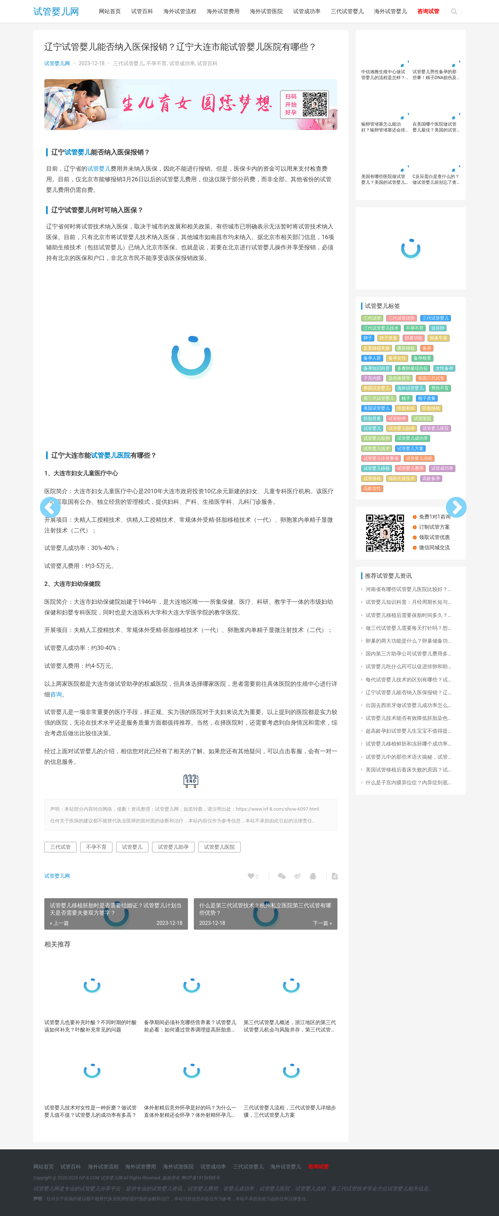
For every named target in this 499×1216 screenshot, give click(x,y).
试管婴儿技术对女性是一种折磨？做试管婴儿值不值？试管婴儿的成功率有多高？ (90, 1111)
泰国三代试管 (431, 378)
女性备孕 (444, 368)
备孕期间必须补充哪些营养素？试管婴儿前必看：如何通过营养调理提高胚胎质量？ (190, 1026)
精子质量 (427, 398)
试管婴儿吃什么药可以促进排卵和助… (408, 666)
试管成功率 (307, 11)
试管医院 (422, 418)
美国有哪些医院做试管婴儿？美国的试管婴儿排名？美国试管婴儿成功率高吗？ (383, 179)
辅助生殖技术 (401, 478)
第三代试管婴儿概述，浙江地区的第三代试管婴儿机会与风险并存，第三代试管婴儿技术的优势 (290, 1026)
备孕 (426, 348)
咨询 (56, 694)
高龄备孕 (431, 478)
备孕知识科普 (376, 368)
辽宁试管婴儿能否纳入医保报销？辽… (408, 692)
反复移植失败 (376, 348)
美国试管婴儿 (376, 408)
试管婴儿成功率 (412, 438)
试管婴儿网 (56, 11)
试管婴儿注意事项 (381, 458)
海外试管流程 (179, 11)
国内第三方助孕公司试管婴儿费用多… (408, 654)
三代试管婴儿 (347, 11)
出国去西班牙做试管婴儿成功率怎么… (408, 705)
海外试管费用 (223, 11)
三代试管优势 (401, 318)
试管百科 (142, 11)
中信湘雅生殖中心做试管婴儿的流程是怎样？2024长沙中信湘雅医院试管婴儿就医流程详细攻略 (383, 75)
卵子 (367, 338)
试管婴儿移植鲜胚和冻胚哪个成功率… (408, 744)
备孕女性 (397, 358)
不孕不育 (156, 63)
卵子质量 (388, 338)
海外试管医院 (266, 11)
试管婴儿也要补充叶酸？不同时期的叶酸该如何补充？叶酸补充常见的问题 (90, 1026)
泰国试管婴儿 (376, 388)
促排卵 (437, 328)
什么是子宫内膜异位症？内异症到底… (408, 782)
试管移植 (372, 478)
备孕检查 (422, 358)
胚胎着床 (406, 408)
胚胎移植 (431, 408)
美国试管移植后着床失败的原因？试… (408, 770)
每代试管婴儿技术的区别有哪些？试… (408, 680)
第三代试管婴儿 (378, 398)
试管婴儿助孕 (173, 847)
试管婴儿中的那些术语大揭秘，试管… (408, 757)
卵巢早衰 (438, 338)
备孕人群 (372, 358)
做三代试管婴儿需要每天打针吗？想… (408, 628)
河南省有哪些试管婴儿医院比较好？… (408, 589)
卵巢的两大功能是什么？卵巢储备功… (408, 641)
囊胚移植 (406, 348)
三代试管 (60, 847)
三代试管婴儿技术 (381, 328)
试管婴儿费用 (410, 468)
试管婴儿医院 (110, 455)
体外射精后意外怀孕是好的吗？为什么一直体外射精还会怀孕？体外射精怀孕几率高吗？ (190, 1112)
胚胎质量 (372, 418)
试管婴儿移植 (376, 468)
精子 (406, 398)
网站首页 (110, 11)
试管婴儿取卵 (376, 438)
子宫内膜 (372, 378)
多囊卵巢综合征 (412, 368)
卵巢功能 (413, 338)
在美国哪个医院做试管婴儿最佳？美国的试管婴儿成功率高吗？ (435, 127)
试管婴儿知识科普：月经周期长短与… (408, 602)
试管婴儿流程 (419, 458)
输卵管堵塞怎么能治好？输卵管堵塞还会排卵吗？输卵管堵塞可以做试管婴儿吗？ (383, 127)
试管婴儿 (77, 152)
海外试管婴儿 (390, 11)
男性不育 (440, 388)
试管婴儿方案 (410, 448)
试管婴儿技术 (376, 448)
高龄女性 (372, 488)
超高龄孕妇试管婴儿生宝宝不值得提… (408, 731)
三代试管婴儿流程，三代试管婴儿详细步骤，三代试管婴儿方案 (290, 1111)
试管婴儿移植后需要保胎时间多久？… (408, 615)
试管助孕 (397, 418)
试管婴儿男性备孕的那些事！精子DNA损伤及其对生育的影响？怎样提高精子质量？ (435, 75)
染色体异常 (399, 378)
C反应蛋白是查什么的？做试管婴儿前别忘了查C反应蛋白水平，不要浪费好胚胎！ (436, 179)
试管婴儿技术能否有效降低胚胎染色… (408, 718)
